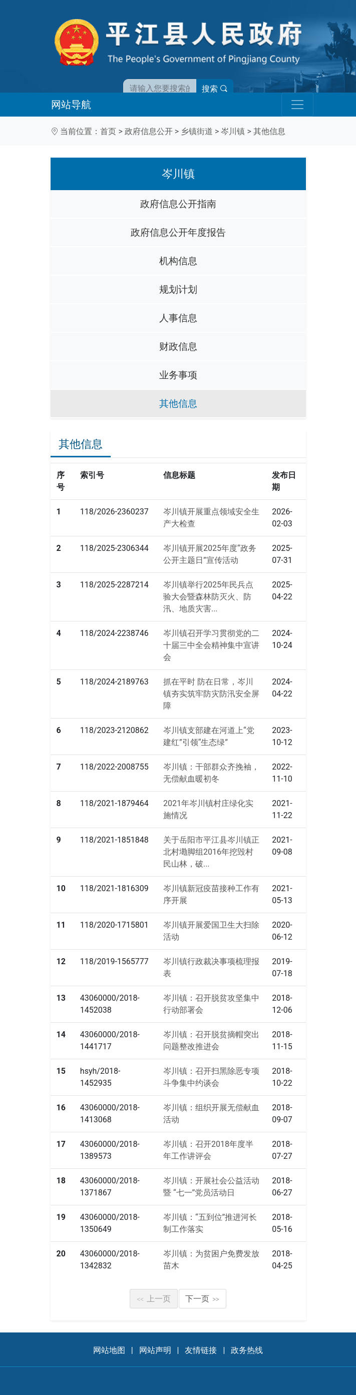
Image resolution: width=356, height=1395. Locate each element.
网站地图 (109, 1350)
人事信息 (178, 318)
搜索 (215, 89)
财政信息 (178, 346)
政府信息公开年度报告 (178, 232)
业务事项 (178, 375)
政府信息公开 (149, 131)
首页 (108, 131)
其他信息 (269, 131)
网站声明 (155, 1350)
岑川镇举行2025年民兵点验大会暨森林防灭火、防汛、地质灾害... (208, 596)
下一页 (202, 1298)
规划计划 (178, 289)
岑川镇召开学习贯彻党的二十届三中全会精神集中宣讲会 (211, 645)
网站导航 (71, 105)
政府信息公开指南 (178, 204)
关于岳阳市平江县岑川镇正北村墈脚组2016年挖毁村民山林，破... (211, 852)
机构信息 (178, 261)
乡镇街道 (197, 131)
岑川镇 (233, 131)
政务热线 (247, 1350)
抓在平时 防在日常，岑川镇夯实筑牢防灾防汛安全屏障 (211, 694)
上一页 (154, 1298)
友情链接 (201, 1350)
